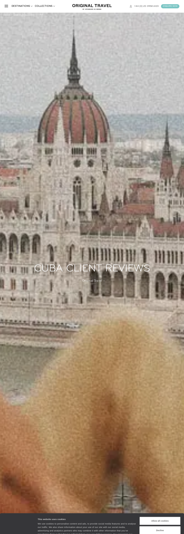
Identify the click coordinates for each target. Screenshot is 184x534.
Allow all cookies (160, 503)
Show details (44, 528)
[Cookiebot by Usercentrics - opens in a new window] (18, 528)
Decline (160, 513)
